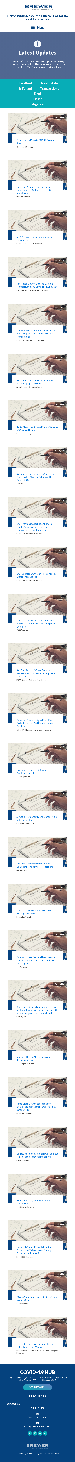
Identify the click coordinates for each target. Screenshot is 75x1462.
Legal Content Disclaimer (47, 1453)
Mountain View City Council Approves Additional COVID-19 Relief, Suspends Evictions (35, 623)
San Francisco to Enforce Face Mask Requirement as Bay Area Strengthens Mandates (35, 673)
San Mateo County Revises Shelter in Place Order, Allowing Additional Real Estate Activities (35, 477)
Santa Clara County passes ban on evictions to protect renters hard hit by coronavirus (36, 1106)
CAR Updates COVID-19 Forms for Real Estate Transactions (36, 575)
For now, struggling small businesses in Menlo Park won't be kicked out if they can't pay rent (36, 960)
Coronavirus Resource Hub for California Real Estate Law (37, 17)
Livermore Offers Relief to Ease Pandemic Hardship (32, 771)
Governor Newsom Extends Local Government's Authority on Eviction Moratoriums (34, 190)
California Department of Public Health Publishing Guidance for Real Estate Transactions (36, 333)
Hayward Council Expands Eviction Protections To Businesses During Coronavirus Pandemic (33, 1250)
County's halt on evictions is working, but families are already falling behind (37, 1155)
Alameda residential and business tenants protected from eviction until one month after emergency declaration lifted (37, 1010)
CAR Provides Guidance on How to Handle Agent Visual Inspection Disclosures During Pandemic (34, 526)
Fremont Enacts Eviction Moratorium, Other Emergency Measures (35, 1345)
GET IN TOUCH (37, 1387)
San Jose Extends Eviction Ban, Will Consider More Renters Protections (34, 865)
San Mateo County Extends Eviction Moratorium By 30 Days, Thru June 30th (36, 285)
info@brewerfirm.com (37, 1426)
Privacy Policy (25, 1453)
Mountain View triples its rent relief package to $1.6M (34, 912)
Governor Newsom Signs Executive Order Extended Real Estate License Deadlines (34, 723)
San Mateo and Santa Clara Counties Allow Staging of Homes (35, 382)
